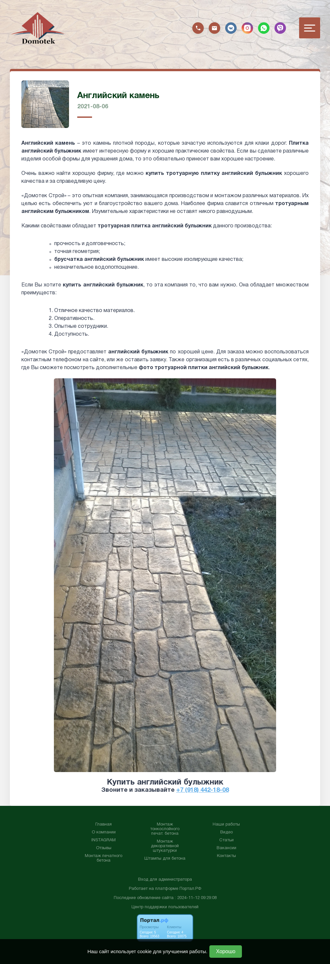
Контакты (226, 856)
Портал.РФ (190, 889)
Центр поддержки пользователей (165, 907)
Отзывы (103, 848)
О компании (104, 832)
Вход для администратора (165, 880)
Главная (103, 825)
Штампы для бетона (164, 859)
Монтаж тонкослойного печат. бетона (164, 829)
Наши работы (226, 825)
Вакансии (226, 848)
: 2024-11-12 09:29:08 (196, 898)
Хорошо (225, 951)
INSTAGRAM (103, 840)
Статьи (226, 840)
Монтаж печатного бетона (103, 858)
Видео (226, 832)
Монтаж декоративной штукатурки (165, 846)
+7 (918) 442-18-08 (202, 790)
